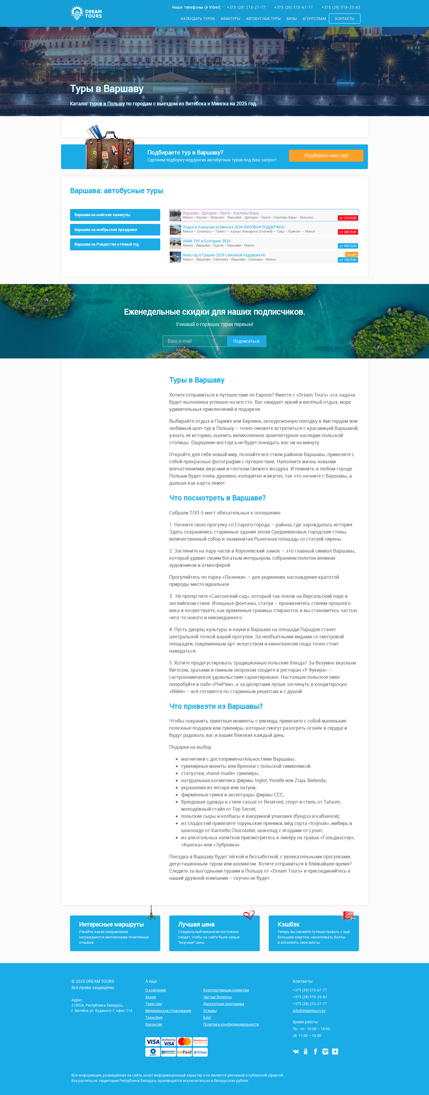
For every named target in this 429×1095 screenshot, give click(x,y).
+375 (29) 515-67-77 (294, 7)
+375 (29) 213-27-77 (247, 7)
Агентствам (314, 18)
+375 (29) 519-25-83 (341, 7)
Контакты (344, 18)
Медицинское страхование (168, 1010)
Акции (150, 996)
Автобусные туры (263, 18)
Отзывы (210, 1010)
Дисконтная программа (223, 1003)
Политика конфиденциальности (231, 1024)
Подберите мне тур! (326, 155)
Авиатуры (230, 18)
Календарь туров (198, 18)
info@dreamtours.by (309, 1010)
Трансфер (154, 1017)
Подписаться (246, 341)
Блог (207, 1017)
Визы (292, 18)
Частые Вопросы (217, 996)
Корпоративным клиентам (226, 990)
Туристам (153, 1003)
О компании (155, 990)
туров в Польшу (107, 103)
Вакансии (153, 1024)
